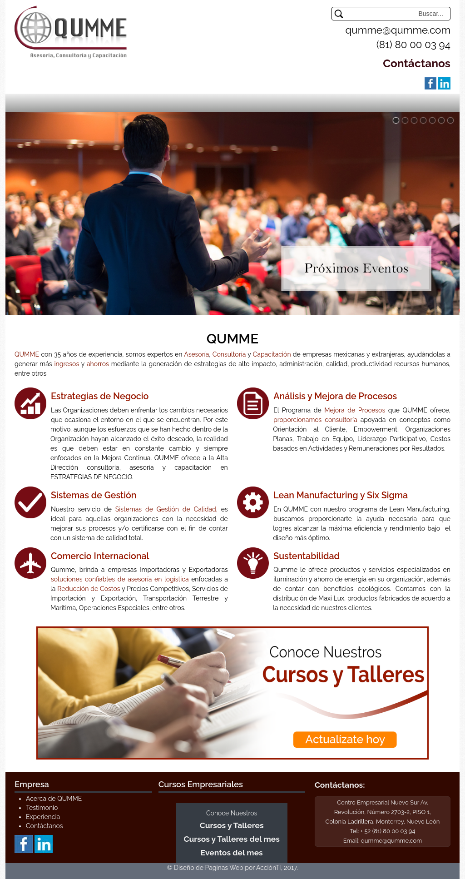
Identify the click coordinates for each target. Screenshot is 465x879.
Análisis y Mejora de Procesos (335, 396)
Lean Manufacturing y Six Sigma (340, 495)
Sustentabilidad (306, 556)
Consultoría (229, 354)
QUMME (27, 354)
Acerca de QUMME (54, 798)
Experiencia (43, 816)
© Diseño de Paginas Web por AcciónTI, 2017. (232, 867)
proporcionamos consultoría (315, 419)
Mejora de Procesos (354, 410)
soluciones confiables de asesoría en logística (120, 579)
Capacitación (272, 354)
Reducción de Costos (88, 588)
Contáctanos (416, 63)
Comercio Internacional (100, 556)
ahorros (98, 363)
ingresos (66, 363)
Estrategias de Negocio (99, 396)
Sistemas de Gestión (93, 495)
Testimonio (42, 807)
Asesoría (196, 354)
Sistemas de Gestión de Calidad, (166, 509)
